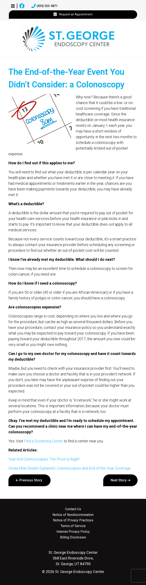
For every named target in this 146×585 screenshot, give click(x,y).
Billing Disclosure (73, 537)
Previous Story (30, 480)
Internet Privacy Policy (73, 531)
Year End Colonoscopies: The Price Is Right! (43, 459)
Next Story (119, 480)
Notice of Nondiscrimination (73, 515)
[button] (13, 5)
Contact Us (73, 509)
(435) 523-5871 (44, 6)
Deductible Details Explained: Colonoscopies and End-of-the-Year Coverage (69, 468)
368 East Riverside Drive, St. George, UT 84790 (73, 558)
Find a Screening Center (43, 441)
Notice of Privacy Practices (73, 520)
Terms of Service (73, 526)
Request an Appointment (73, 14)
